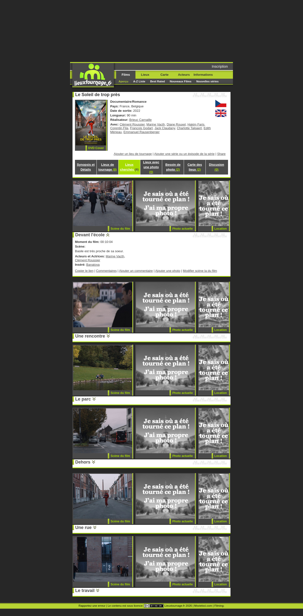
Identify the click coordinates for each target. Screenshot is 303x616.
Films (126, 74)
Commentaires (106, 271)
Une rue (83, 527)
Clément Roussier (132, 124)
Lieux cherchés (129, 167)
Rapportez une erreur (92, 605)
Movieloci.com (203, 605)
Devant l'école (90, 234)
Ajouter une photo (167, 271)
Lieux (145, 74)
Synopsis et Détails (86, 167)
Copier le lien (84, 271)
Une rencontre (90, 336)
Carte (164, 74)
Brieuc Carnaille (140, 120)
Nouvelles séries (207, 81)
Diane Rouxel (176, 124)
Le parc (83, 399)
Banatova (93, 264)
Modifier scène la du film (200, 271)
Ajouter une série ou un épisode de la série (184, 154)
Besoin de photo (173, 167)
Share (221, 154)
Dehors (82, 462)
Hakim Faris (195, 124)
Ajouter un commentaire (136, 271)
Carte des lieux (194, 167)
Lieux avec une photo (151, 167)
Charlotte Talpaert (189, 128)
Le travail (85, 590)
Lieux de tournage (107, 167)
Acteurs (184, 74)
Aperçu (123, 81)
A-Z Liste (139, 81)
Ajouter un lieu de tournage (133, 154)
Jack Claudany (165, 128)
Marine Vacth (155, 124)
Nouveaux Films (180, 81)
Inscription (220, 66)
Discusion (216, 167)
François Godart (141, 128)
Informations (203, 74)
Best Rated (157, 81)
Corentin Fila (119, 128)
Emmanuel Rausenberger (141, 132)
